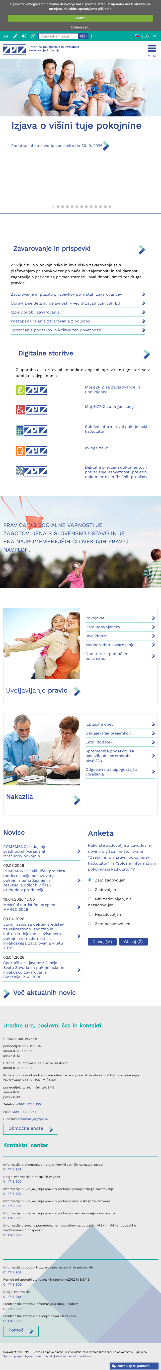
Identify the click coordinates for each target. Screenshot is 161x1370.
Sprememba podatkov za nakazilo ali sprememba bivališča (109, 756)
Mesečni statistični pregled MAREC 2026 (29, 907)
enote (25, 1128)
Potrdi (80, 18)
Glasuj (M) (102, 941)
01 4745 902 (12, 1181)
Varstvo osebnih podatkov (73, 1356)
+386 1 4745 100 (28, 1104)
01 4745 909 (12, 1284)
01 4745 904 (12, 1206)
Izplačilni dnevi (99, 724)
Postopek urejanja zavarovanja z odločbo (50, 321)
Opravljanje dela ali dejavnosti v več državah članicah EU (65, 303)
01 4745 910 (12, 1297)
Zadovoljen (102, 889)
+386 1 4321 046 (24, 1112)
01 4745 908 (12, 1272)
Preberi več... (80, 27)
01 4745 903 (12, 1193)
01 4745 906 (12, 1235)
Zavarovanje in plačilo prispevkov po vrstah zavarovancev (66, 294)
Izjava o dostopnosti (39, 1356)
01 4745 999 (12, 1309)
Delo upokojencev (102, 627)
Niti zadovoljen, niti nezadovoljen (110, 902)
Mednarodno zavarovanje (109, 644)
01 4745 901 (12, 1169)
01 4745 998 (12, 1321)
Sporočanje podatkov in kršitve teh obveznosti (56, 330)
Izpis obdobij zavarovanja (35, 312)
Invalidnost (96, 635)
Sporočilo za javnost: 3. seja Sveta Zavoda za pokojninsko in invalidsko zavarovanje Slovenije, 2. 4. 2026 (33, 969)
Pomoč (15, 1330)
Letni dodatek (99, 742)
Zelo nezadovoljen (109, 923)
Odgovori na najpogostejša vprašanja (111, 771)
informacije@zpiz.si (33, 1119)
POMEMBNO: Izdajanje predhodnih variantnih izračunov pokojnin (24, 851)
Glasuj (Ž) (133, 941)
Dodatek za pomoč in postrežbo (106, 656)
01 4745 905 (12, 1218)
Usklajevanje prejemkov (108, 733)
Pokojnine (94, 618)
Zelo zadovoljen (107, 880)
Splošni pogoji (12, 1356)
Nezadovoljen (104, 914)
